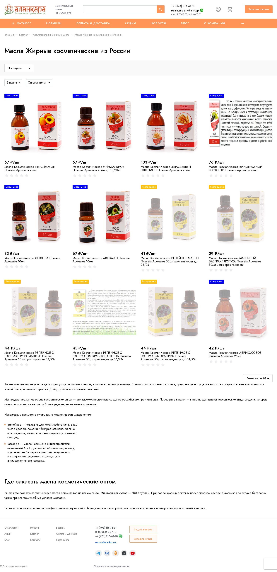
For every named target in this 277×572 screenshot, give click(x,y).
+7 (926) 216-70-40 (106, 536)
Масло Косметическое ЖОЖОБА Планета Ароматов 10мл (32, 260)
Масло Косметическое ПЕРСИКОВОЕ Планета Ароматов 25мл (29, 168)
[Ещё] (242, 23)
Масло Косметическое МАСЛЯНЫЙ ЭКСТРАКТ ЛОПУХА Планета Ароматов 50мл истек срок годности (235, 261)
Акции (130, 23)
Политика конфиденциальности (111, 566)
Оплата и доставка (93, 23)
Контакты (35, 540)
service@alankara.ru (106, 542)
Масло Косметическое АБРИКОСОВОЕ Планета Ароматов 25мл (235, 354)
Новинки (54, 23)
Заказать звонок (258, 9)
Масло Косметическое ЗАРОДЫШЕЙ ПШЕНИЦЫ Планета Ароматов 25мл (166, 168)
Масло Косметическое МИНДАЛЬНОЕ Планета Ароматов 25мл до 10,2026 (98, 168)
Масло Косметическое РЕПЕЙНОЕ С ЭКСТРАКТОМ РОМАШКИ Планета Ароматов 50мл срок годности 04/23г (29, 356)
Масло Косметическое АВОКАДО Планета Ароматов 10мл (101, 260)
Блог (185, 23)
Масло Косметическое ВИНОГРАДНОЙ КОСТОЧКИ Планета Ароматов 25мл (235, 168)
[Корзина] (230, 9)
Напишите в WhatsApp (185, 11)
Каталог (21, 23)
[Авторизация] (218, 9)
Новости (158, 23)
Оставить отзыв (143, 539)
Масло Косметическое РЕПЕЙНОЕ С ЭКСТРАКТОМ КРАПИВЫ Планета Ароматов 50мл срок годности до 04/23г (168, 356)
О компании (214, 23)
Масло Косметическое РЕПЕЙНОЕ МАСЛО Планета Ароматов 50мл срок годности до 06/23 (170, 261)
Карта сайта (62, 540)
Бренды (60, 527)
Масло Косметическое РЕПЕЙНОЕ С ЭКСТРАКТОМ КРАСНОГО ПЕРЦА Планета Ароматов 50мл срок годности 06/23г (102, 356)
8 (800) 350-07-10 (105, 532)
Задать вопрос (143, 529)
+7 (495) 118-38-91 (183, 6)
